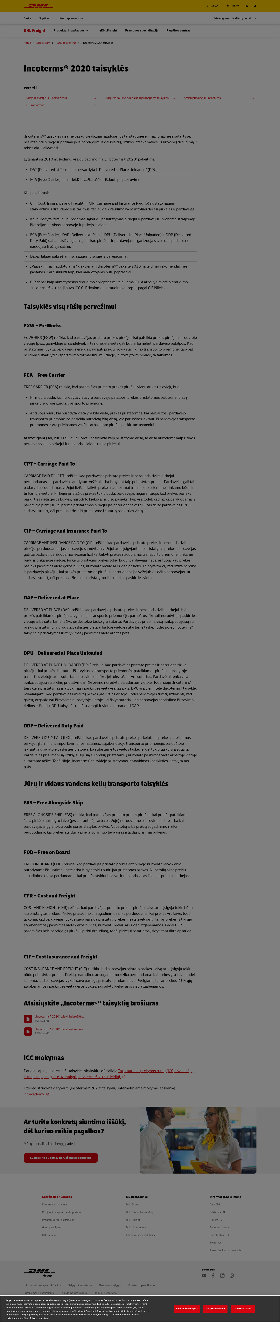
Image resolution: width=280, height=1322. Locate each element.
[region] (140, 1308)
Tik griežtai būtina (215, 1308)
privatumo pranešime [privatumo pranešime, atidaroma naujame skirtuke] (18, 1318)
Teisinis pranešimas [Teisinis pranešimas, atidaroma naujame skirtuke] (39, 1318)
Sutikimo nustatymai (187, 1308)
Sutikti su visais (242, 1308)
